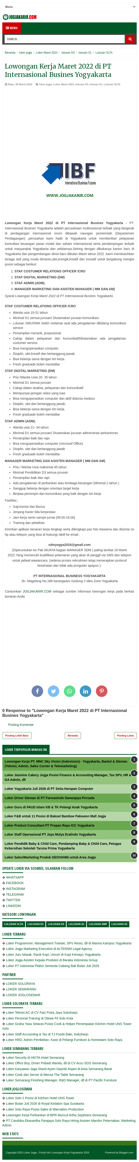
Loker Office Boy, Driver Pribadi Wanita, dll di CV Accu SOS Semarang (56, 1063)
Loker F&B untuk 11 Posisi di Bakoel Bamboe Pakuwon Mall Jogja (55, 816)
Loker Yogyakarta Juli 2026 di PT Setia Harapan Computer (49, 789)
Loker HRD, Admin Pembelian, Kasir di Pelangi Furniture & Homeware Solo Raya (64, 1040)
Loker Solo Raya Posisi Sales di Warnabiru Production (45, 1109)
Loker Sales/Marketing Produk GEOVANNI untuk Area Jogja (50, 857)
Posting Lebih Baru (17, 735)
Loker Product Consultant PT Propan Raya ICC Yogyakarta (49, 825)
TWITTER (13, 900)
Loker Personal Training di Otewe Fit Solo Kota (39, 1018)
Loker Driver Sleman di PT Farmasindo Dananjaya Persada (50, 798)
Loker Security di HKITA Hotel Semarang (35, 1057)
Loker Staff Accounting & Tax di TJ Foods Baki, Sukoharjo (47, 1034)
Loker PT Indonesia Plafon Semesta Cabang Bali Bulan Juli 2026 (52, 966)
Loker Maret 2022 (63, 84)
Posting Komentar (21, 725)
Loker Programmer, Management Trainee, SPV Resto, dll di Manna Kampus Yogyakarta (68, 943)
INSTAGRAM (15, 889)
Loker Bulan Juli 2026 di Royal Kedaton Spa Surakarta (45, 1103)
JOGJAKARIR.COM (37, 591)
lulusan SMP (98, 924)
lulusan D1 (36, 924)
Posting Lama (125, 735)
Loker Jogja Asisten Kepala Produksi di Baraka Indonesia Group (52, 960)
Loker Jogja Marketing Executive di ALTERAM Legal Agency (49, 949)
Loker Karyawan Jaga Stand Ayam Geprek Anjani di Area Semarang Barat (59, 1069)
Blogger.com (126, 1152)
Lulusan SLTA (112, 84)
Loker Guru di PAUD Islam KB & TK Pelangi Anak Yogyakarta (51, 807)
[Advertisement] (69, 120)
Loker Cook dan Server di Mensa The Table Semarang (45, 1075)
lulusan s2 (119, 924)
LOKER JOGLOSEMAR (23, 995)
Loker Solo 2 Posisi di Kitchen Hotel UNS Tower (40, 1098)
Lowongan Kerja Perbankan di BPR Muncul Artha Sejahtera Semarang (56, 1115)
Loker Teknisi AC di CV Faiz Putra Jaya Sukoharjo (41, 1012)
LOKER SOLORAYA (20, 984)
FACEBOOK (15, 883)
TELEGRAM (15, 894)
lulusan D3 (81, 84)
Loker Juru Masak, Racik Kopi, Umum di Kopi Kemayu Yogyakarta (53, 954)
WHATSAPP (15, 877)
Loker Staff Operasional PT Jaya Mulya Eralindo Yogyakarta (50, 834)
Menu (12, 28)
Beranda (73, 735)
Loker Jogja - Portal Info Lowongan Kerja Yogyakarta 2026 (56, 1152)
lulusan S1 (96, 84)
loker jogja (45, 84)
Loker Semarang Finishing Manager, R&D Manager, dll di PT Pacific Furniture (61, 1080)
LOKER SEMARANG (21, 989)
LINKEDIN (13, 906)
